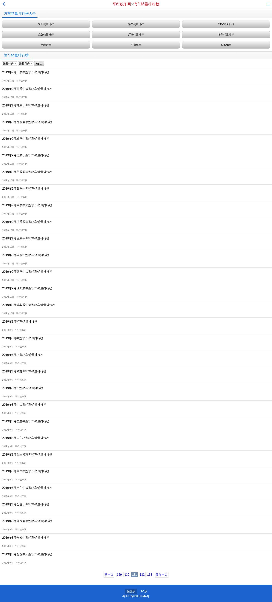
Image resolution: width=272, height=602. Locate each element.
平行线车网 (121, 4)
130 (126, 574)
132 (142, 574)
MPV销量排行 (226, 24)
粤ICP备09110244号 (136, 596)
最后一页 (162, 574)
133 (149, 574)
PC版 (143, 591)
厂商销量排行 (136, 34)
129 (119, 574)
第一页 (108, 574)
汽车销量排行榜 (146, 4)
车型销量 (226, 44)
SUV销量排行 (46, 24)
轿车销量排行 (136, 24)
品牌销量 (46, 44)
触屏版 (131, 591)
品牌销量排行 (46, 34)
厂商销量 (136, 44)
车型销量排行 (226, 34)
